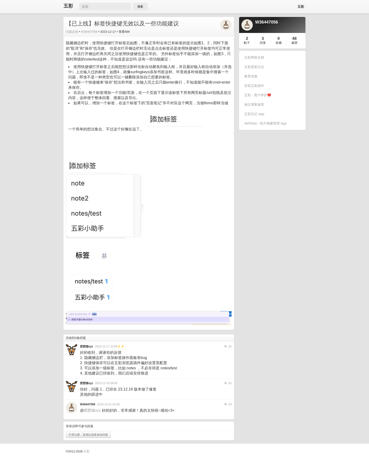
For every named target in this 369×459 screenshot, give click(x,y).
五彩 (68, 6)
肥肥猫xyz (92, 410)
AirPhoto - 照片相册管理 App (265, 123)
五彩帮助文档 (254, 57)
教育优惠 (250, 76)
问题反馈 (72, 31)
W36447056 (89, 31)
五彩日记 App (254, 114)
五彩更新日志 (254, 67)
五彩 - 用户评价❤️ (257, 95)
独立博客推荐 (254, 104)
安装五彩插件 (254, 86)
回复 (263, 42)
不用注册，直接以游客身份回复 (88, 434)
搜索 (140, 6)
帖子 (247, 42)
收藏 (279, 42)
